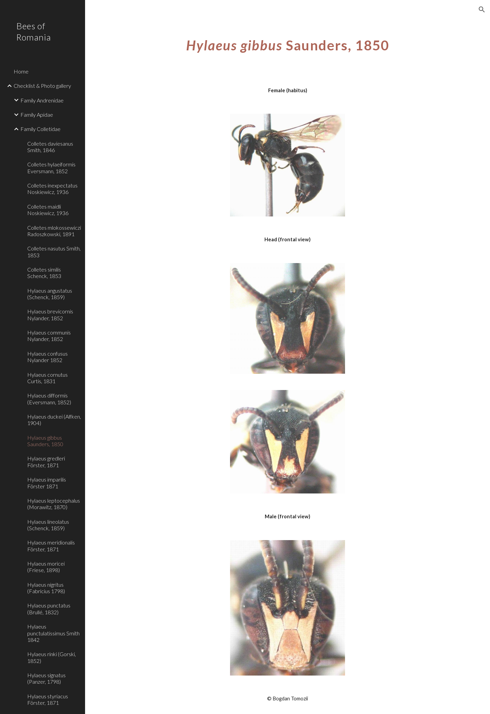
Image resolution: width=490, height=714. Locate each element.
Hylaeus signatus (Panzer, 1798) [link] (46, 678)
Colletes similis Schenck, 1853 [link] (44, 272)
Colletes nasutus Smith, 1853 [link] (54, 251)
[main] (287, 42)
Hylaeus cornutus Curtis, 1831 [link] (47, 377)
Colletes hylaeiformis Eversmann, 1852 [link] (51, 167)
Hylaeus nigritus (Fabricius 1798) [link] (46, 587)
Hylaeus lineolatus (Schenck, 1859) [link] (48, 524)
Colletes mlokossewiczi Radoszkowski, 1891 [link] (54, 230)
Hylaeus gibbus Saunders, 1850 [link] (45, 440)
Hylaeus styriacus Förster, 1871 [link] (47, 699)
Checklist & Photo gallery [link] (42, 85)
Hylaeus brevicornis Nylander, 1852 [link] (50, 314)
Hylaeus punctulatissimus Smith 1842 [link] (53, 633)
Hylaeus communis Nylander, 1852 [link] (49, 335)
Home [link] (21, 71)
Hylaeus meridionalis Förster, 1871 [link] (51, 545)
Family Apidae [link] (36, 114)
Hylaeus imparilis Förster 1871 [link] (46, 482)
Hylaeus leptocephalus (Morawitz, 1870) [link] (53, 503)
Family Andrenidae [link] (42, 100)
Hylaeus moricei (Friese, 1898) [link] (46, 566)
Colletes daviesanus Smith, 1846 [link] (50, 146)
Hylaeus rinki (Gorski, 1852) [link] (51, 657)
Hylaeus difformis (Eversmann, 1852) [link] (49, 398)
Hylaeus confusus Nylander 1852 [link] (47, 356)
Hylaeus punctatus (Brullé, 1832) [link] (48, 608)
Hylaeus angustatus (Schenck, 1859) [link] (49, 293)
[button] (482, 9)
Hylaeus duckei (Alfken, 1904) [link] (54, 419)
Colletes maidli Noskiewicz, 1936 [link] (47, 209)
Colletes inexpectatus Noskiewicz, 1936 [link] (52, 188)
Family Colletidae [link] (40, 129)
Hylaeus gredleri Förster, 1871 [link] (46, 461)
